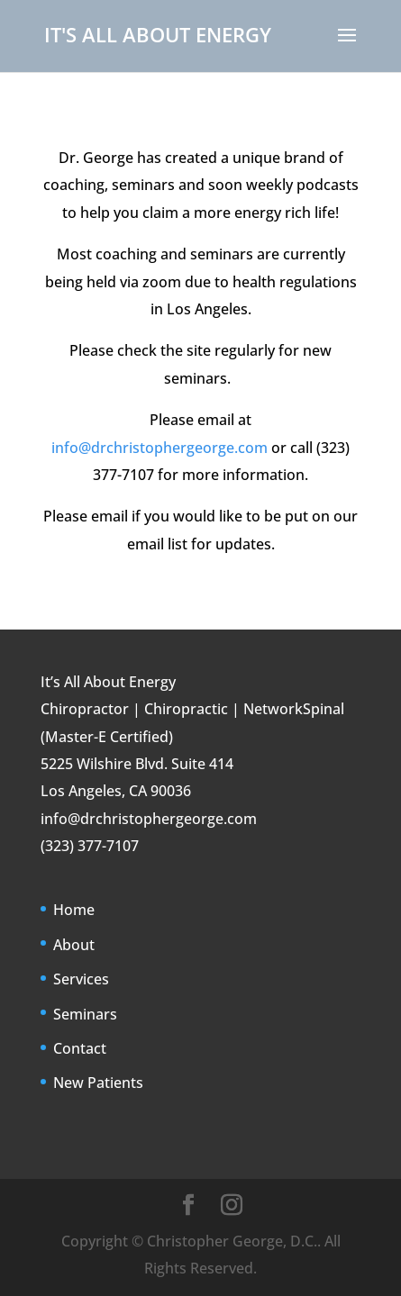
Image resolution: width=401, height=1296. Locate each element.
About (74, 945)
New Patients (98, 1082)
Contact (79, 1048)
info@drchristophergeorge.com (159, 448)
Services (81, 979)
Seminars (85, 1014)
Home (74, 910)
